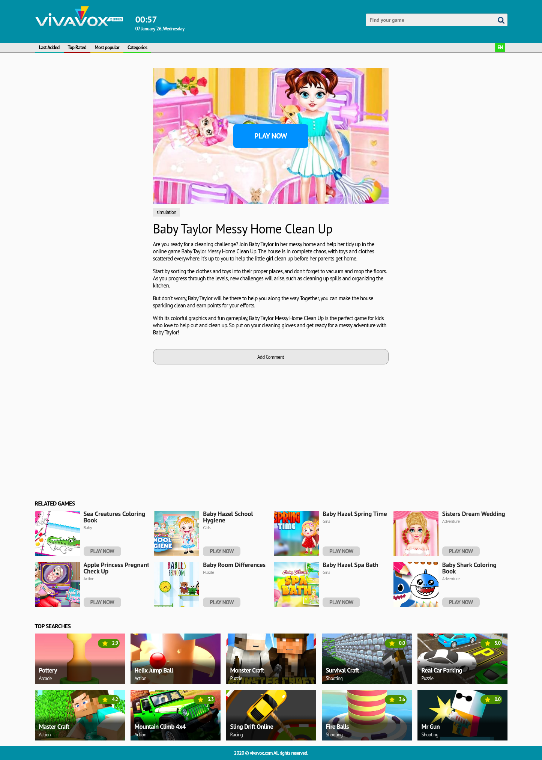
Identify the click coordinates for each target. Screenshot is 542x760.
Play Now (270, 136)
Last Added (49, 47)
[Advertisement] (91, 115)
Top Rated (77, 47)
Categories (137, 47)
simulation (166, 212)
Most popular (107, 47)
